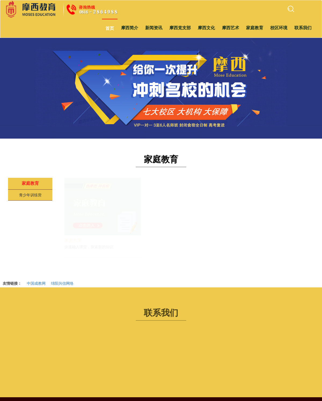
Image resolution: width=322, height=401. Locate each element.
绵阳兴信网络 (62, 283)
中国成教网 (36, 283)
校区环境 (278, 28)
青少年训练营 (30, 195)
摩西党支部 (180, 28)
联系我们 (303, 28)
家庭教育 (254, 28)
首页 (109, 28)
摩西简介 (129, 28)
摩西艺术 (230, 28)
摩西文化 (206, 28)
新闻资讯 (153, 28)
